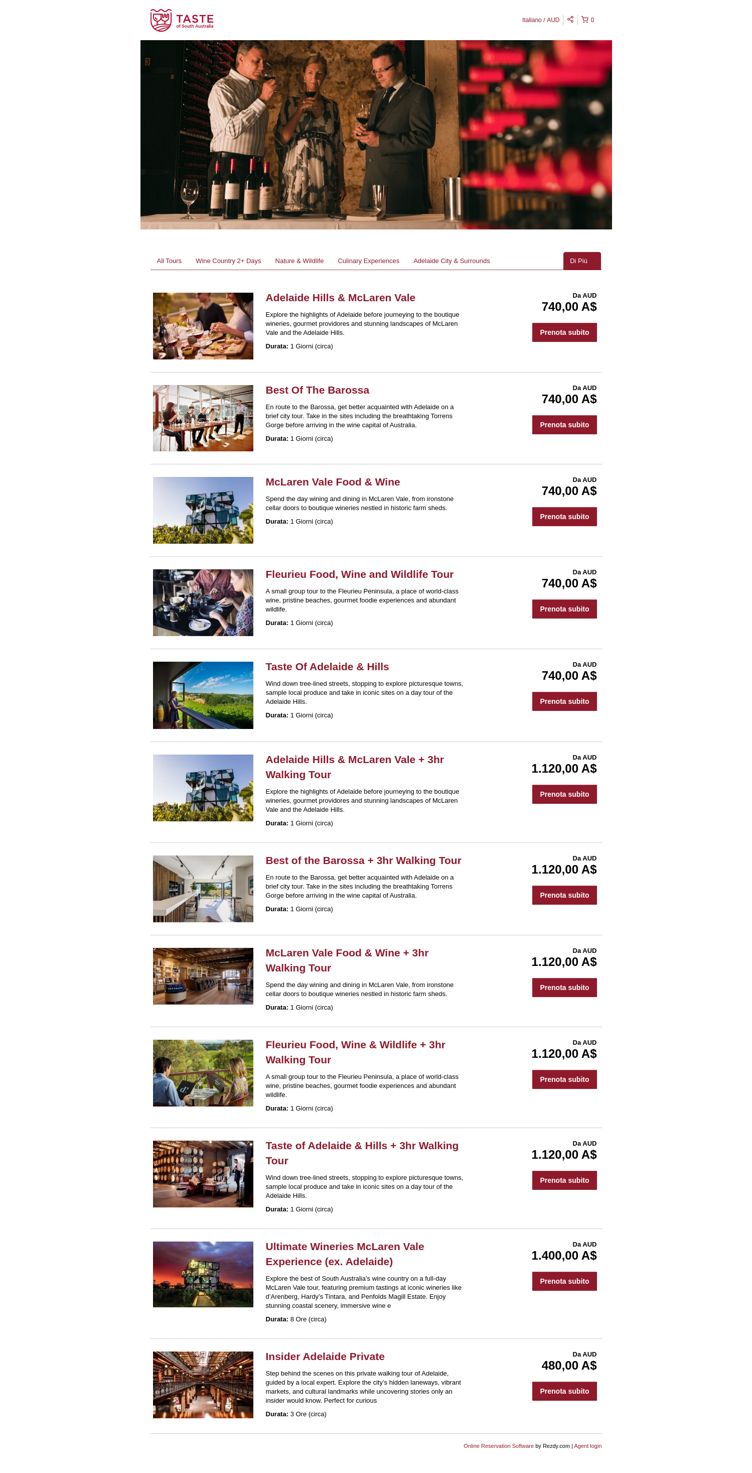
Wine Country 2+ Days (228, 261)
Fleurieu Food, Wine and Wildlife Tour (360, 574)
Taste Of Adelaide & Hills (327, 666)
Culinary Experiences (368, 261)
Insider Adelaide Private (325, 1356)
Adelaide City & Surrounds (451, 261)
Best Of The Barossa (318, 390)
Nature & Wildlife (299, 261)
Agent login (587, 1446)
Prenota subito (564, 332)
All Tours (169, 261)
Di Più (582, 261)
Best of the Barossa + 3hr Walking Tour (364, 860)
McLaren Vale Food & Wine (333, 481)
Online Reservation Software (499, 1446)
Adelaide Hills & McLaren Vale (341, 297)
